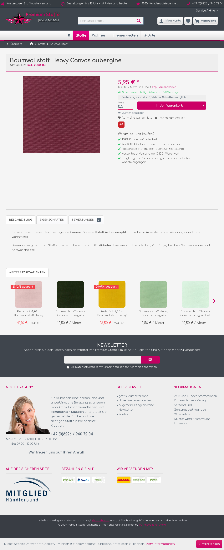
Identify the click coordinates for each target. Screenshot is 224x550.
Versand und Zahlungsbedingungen (190, 407)
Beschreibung (20, 219)
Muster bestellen (132, 112)
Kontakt (124, 414)
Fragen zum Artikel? (170, 117)
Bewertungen (86, 220)
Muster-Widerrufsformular (192, 419)
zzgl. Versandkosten (164, 87)
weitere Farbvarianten (27, 272)
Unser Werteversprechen (135, 400)
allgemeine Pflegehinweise (136, 405)
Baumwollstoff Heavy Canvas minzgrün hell (195, 313)
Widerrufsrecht (184, 414)
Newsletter (126, 409)
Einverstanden (209, 544)
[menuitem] (205, 10)
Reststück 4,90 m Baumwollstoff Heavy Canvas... (28, 313)
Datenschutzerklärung (190, 400)
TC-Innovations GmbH (152, 524)
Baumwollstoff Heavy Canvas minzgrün (153, 313)
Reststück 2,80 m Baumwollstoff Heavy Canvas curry (112, 313)
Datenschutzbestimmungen (93, 367)
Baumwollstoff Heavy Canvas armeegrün (70, 313)
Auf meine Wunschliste (135, 117)
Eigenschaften (51, 219)
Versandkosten (100, 520)
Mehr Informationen (160, 544)
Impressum (181, 423)
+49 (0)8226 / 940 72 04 (72, 434)
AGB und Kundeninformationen (195, 396)
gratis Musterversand (134, 396)
